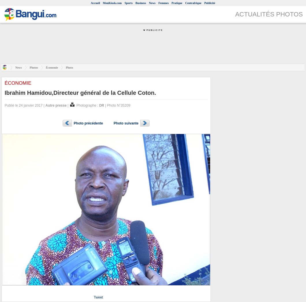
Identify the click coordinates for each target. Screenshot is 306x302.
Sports (129, 3)
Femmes (163, 3)
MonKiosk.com (112, 3)
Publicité (209, 3)
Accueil (95, 3)
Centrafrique (193, 3)
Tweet (98, 297)
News (152, 3)
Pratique (176, 3)
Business (140, 3)
